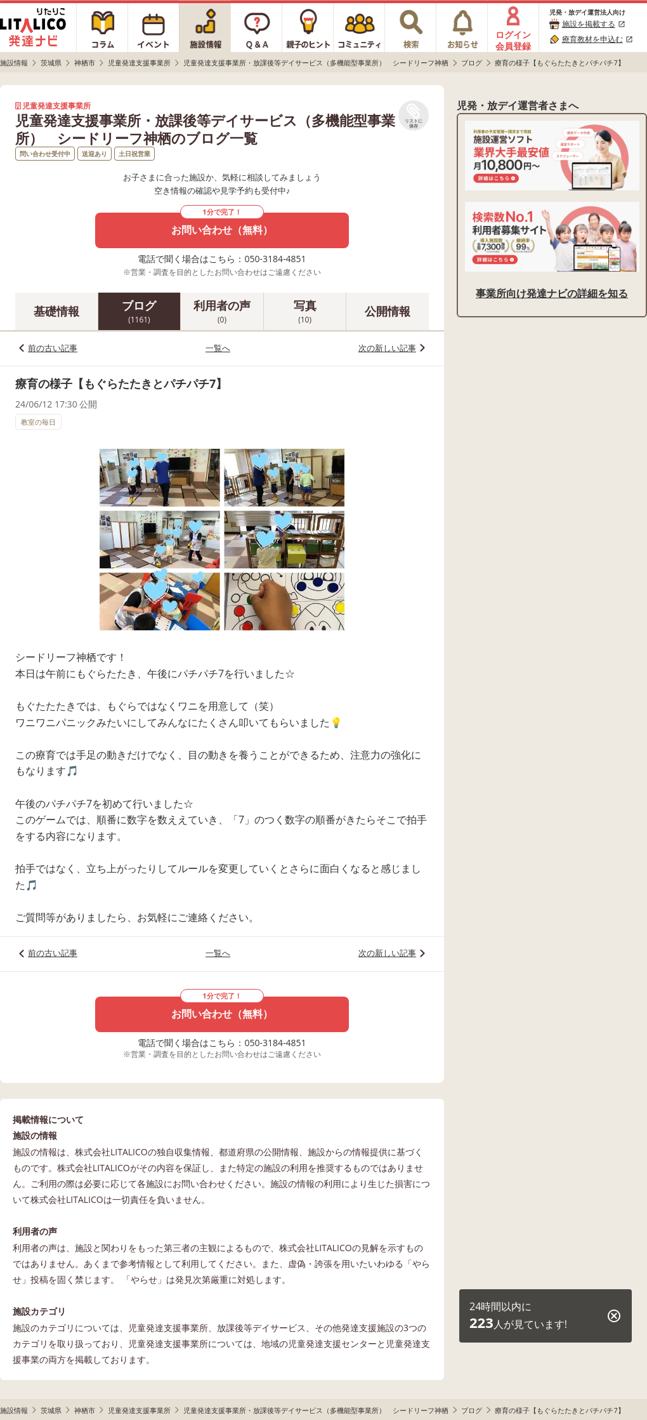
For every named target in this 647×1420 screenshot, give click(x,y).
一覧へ (218, 348)
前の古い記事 (52, 348)
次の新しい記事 (387, 348)
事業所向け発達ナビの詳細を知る (552, 293)
